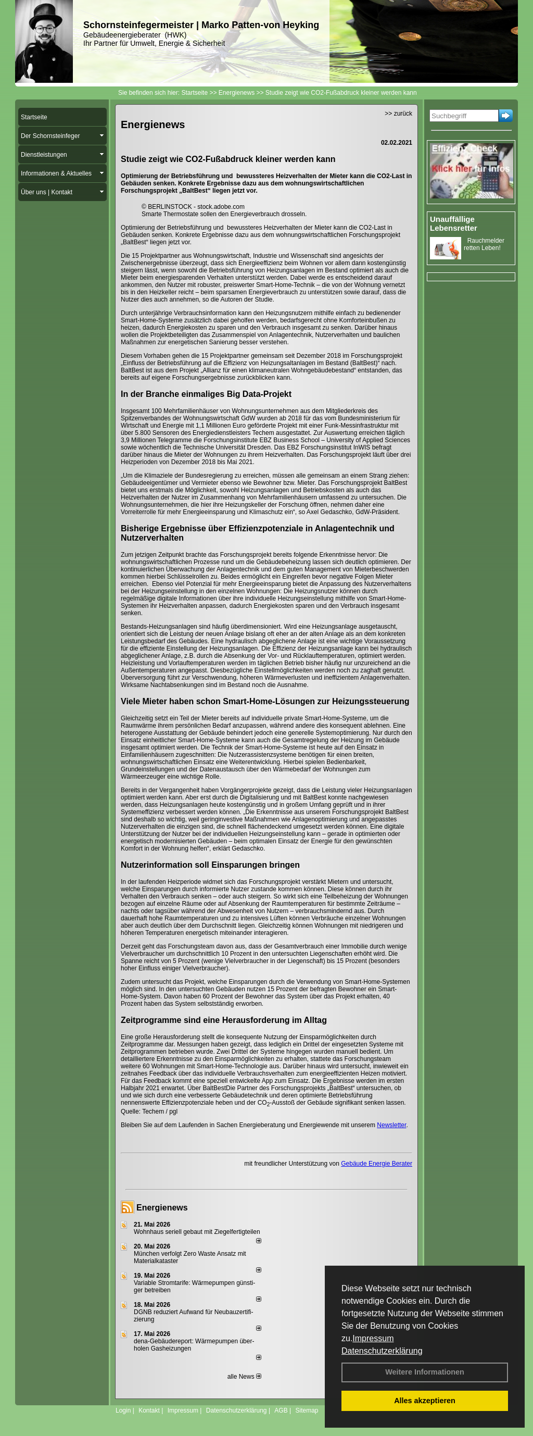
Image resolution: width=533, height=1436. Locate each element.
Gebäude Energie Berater (376, 1163)
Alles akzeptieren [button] (424, 1400)
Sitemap (306, 1410)
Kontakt (149, 1410)
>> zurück (398, 113)
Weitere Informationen (424, 1372)
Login (123, 1410)
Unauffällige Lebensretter (453, 223)
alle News (244, 1376)
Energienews (162, 1207)
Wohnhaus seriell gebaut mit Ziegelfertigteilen (197, 1231)
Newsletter (391, 1125)
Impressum (373, 1338)
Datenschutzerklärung (382, 1350)
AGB (280, 1410)
